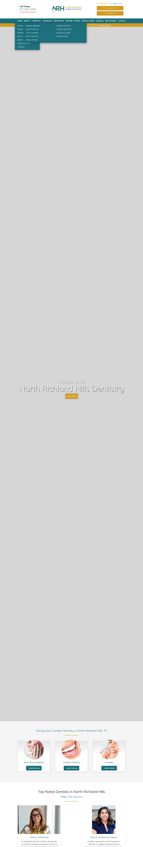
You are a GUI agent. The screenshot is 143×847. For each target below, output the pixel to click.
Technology (59, 21)
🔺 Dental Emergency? (28, 12)
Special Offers (88, 21)
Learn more (34, 768)
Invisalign (47, 21)
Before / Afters (73, 21)
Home (19, 21)
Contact (122, 21)
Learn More (105, 25)
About (26, 21)
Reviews (99, 21)
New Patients (110, 21)
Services (36, 21)
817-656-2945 (28, 9)
